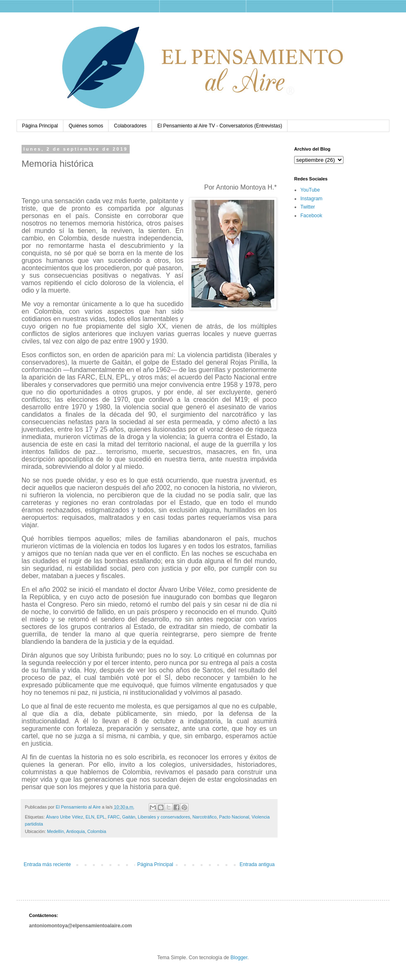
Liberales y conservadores (164, 816)
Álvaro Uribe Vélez (64, 816)
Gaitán (128, 816)
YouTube (310, 190)
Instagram (311, 199)
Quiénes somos (86, 126)
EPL (101, 816)
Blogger (238, 957)
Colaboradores (130, 126)
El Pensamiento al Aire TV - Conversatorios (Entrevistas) (219, 126)
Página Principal (40, 126)
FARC (114, 816)
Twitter (307, 207)
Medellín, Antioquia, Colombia (76, 831)
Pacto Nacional (234, 816)
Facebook (311, 215)
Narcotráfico (205, 816)
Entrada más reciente (47, 864)
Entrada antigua (257, 864)
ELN (89, 816)
